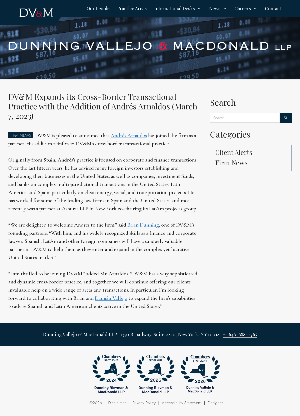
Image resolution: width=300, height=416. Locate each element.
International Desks (179, 8)
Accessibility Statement (181, 403)
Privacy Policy (144, 403)
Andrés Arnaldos (129, 135)
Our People (98, 8)
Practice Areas (132, 8)
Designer (215, 403)
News (220, 8)
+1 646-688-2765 (240, 334)
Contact (273, 8)
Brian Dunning (143, 225)
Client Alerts (233, 152)
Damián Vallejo (111, 298)
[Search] (286, 118)
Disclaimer (117, 403)
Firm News (231, 162)
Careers (248, 8)
